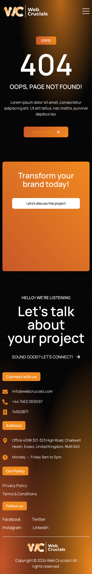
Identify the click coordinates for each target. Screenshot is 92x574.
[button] (86, 11)
